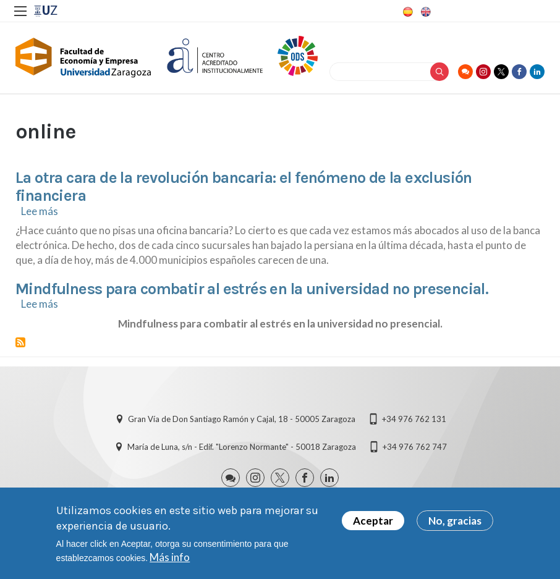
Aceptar (373, 525)
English (424, 11)
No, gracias (455, 525)
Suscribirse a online (20, 342)
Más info (170, 562)
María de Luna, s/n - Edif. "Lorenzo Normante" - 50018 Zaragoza (241, 447)
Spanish (406, 11)
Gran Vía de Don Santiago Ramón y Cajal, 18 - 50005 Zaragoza (241, 419)
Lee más (39, 211)
